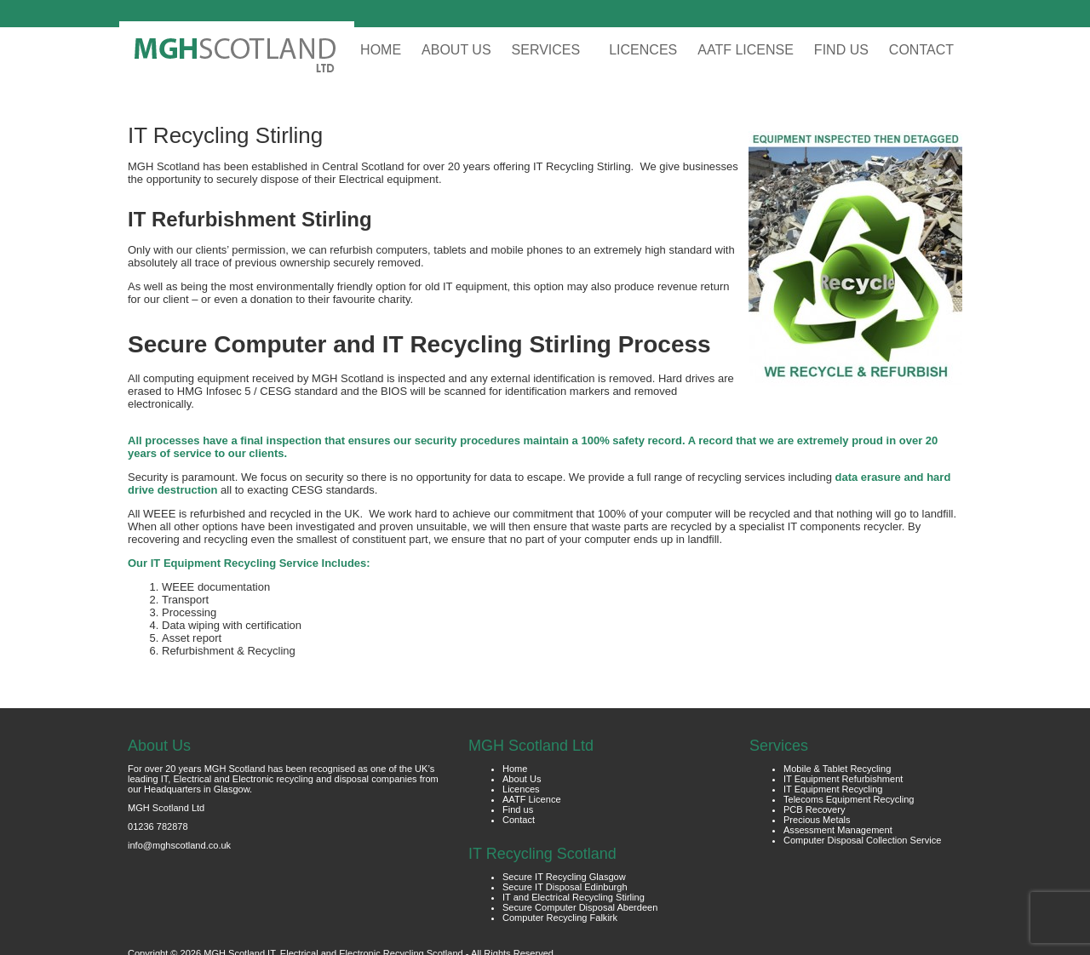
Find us (517, 809)
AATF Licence (531, 799)
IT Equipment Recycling (832, 789)
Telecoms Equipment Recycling (849, 799)
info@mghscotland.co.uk (179, 845)
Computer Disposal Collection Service (862, 840)
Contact (518, 820)
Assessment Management (837, 830)
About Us (521, 779)
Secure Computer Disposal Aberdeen (579, 907)
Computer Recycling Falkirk (559, 917)
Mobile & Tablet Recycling (837, 768)
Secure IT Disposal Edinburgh (565, 887)
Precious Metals (817, 820)
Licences (521, 789)
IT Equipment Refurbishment (843, 779)
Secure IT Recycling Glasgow (564, 877)
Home (514, 768)
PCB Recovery (814, 809)
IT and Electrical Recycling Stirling (573, 897)
